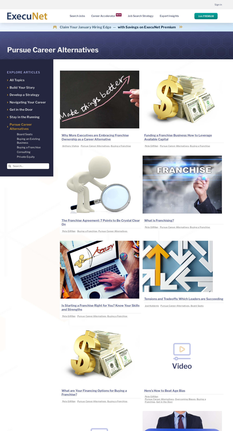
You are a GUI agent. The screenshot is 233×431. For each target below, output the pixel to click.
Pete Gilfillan (151, 146)
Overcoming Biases (185, 399)
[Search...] (28, 166)
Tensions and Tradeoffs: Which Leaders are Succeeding (183, 299)
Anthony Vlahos (70, 146)
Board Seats (197, 305)
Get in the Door (164, 402)
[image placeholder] (99, 72)
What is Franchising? (159, 220)
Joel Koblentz (152, 305)
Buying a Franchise (121, 146)
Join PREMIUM (206, 16)
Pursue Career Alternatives (95, 146)
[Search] (10, 166)
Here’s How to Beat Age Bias (164, 390)
